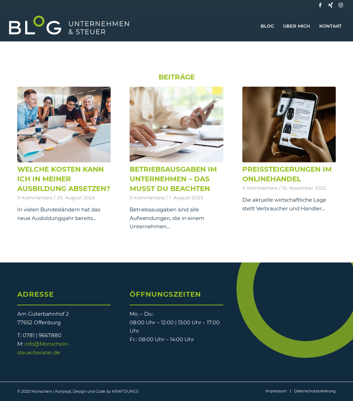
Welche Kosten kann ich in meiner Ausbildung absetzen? (63, 179)
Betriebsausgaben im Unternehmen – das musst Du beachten (173, 179)
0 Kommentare (34, 197)
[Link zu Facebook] (320, 5)
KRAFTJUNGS (125, 391)
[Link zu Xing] (330, 5)
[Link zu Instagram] (341, 5)
